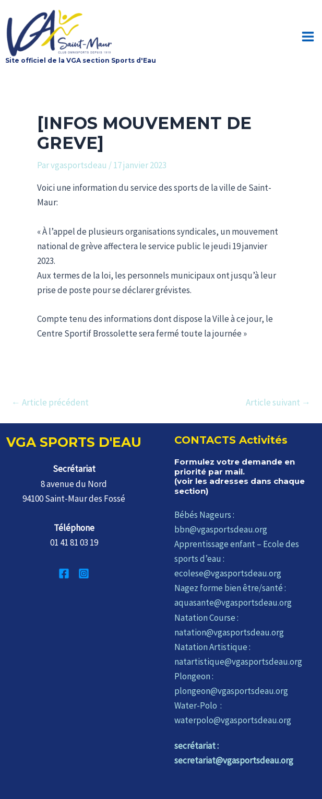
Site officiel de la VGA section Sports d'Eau (80, 60)
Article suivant (278, 402)
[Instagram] (83, 573)
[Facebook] (63, 573)
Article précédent (50, 402)
